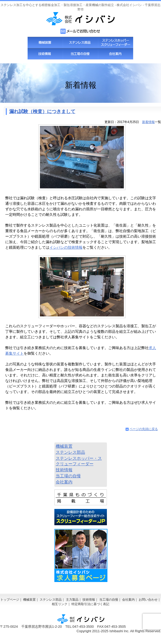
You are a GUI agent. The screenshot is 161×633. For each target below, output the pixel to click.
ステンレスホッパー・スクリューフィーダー (79, 461)
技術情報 (45, 53)
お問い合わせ (148, 599)
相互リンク (59, 604)
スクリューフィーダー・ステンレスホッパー (115, 42)
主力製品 (72, 599)
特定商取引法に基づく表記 (90, 604)
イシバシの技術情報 (65, 247)
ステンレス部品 (80, 42)
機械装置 (45, 42)
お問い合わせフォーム (80, 31)
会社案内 (115, 53)
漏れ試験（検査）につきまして (42, 111)
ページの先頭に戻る (143, 429)
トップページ (9, 599)
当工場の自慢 (80, 53)
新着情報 (148, 122)
